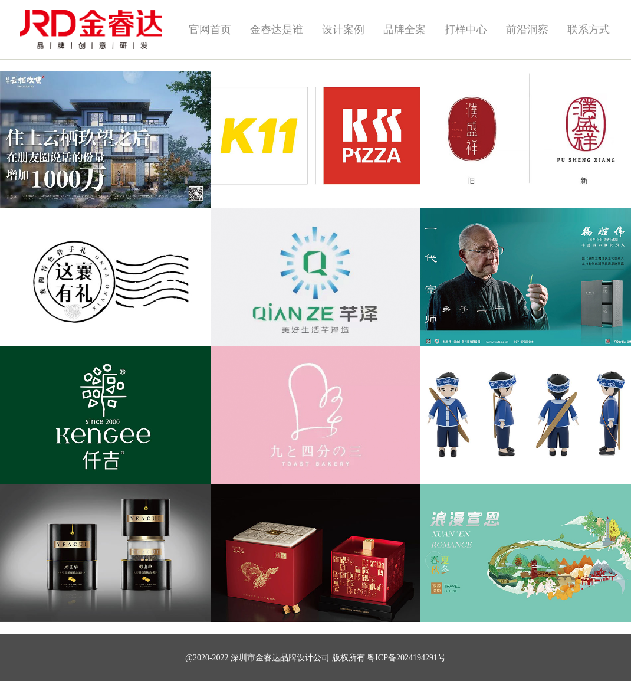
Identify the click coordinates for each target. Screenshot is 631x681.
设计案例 (343, 29)
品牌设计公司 (305, 657)
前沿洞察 (527, 29)
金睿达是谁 (276, 29)
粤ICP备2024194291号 (406, 657)
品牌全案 (404, 29)
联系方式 (588, 29)
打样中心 (466, 29)
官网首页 (210, 29)
